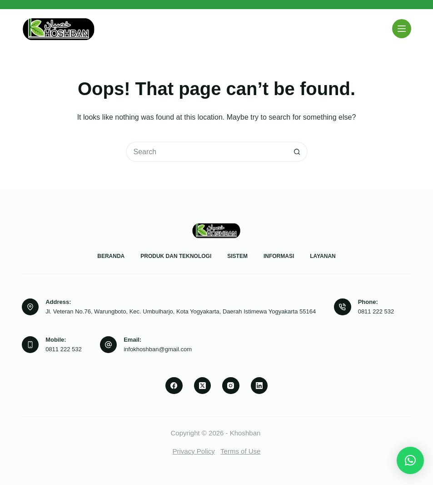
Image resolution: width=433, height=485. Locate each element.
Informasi (279, 256)
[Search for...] (206, 151)
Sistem (237, 256)
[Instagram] (230, 385)
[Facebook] (174, 385)
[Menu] (401, 28)
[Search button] (297, 151)
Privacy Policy (194, 451)
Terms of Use (240, 451)
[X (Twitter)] (202, 385)
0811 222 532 (376, 311)
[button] (410, 460)
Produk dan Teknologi (175, 256)
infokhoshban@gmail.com (158, 349)
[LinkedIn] (259, 385)
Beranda (110, 256)
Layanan (322, 256)
